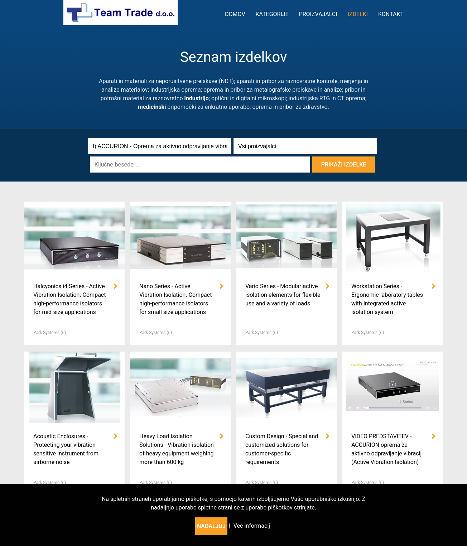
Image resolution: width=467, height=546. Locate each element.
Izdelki (358, 14)
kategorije (272, 14)
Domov (235, 14)
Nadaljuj (211, 526)
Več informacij (252, 525)
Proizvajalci (318, 14)
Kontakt (391, 14)
